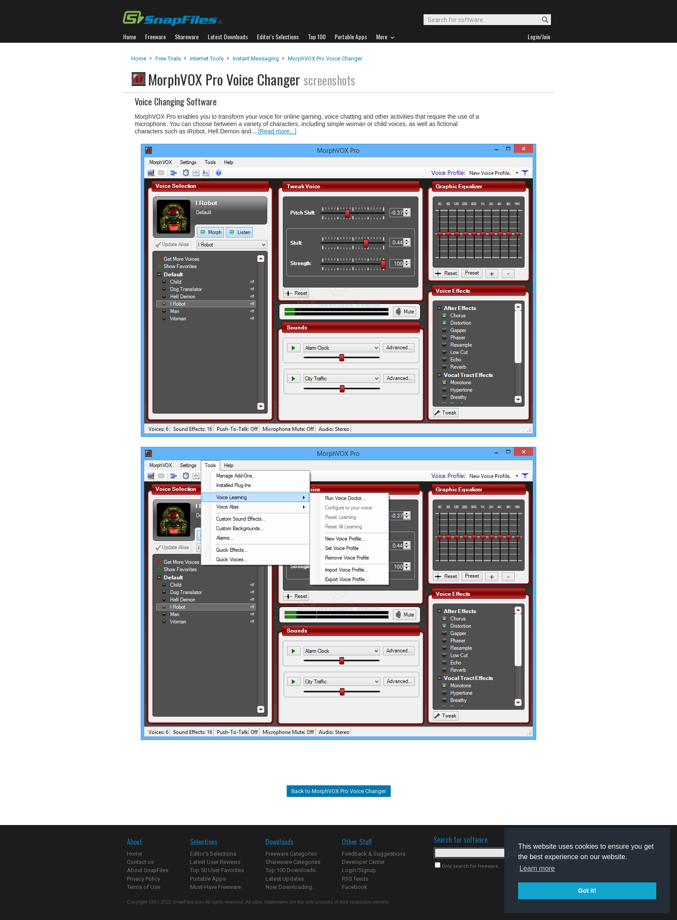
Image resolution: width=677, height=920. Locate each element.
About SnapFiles (147, 870)
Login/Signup (359, 870)
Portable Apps (208, 879)
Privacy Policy (143, 879)
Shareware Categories (293, 862)
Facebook (354, 887)
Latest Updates (285, 879)
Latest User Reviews (215, 862)
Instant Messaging (256, 58)
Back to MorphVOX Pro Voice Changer (338, 791)
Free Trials (168, 58)
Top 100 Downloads (291, 870)
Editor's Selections (213, 853)
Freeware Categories (291, 853)
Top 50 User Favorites (217, 870)
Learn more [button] (537, 868)
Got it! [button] (587, 890)
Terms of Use (143, 887)
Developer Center (363, 862)
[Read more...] (277, 131)
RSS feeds (355, 879)
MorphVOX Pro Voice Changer (325, 58)
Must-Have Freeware (215, 887)
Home (138, 58)
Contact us (140, 862)
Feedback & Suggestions (373, 853)
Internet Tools (207, 58)
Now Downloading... (291, 887)
